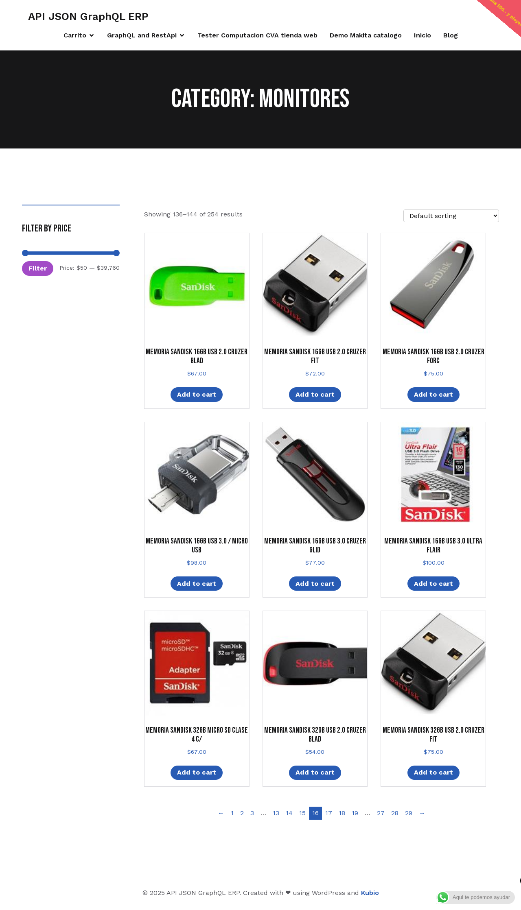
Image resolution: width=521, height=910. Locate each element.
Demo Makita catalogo (366, 35)
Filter (37, 268)
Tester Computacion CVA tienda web (257, 35)
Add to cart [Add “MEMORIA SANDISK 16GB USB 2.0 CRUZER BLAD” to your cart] (196, 394)
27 (381, 813)
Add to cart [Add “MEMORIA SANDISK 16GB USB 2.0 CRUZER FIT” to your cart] (315, 394)
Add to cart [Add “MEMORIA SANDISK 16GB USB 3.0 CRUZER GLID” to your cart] (315, 583)
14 (289, 813)
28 (394, 813)
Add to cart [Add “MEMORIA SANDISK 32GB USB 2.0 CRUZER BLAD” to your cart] (315, 772)
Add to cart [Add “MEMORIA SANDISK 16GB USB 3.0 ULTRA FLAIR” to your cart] (433, 583)
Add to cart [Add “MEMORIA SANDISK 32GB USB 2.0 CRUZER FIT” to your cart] (433, 772)
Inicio (422, 35)
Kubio (370, 893)
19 (355, 813)
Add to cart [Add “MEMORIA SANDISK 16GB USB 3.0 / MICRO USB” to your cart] (196, 583)
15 (302, 813)
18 (342, 813)
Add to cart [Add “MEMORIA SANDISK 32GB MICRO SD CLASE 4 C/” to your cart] (196, 772)
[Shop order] (451, 215)
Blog (450, 35)
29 (408, 813)
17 (328, 813)
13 (276, 813)
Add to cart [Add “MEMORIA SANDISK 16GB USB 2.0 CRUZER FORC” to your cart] (433, 394)
